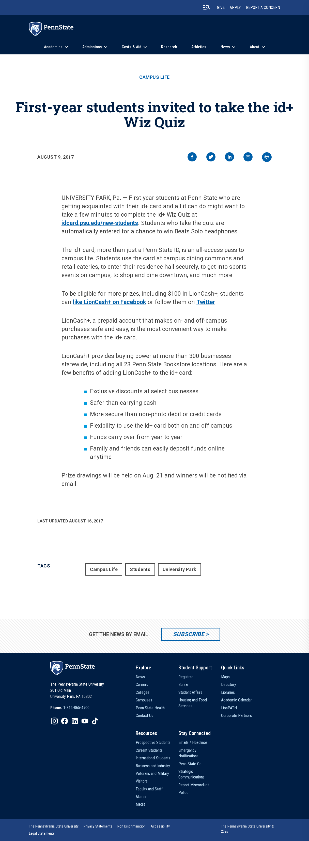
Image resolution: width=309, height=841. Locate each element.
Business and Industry (153, 765)
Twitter (205, 302)
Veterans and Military (152, 773)
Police (183, 792)
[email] (248, 157)
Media (140, 804)
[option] (69, 708)
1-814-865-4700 (76, 707)
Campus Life (154, 77)
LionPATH (229, 707)
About (254, 46)
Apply (235, 7)
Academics (53, 46)
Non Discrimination (131, 826)
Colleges (142, 692)
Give (221, 7)
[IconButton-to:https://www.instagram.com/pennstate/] (54, 721)
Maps (225, 676)
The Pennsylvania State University (54, 826)
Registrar (185, 676)
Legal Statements (42, 833)
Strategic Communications (191, 774)
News (225, 46)
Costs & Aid (131, 46)
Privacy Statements (98, 826)
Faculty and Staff (149, 789)
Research (169, 46)
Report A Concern (263, 7)
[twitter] (210, 157)
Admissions (92, 46)
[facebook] (192, 157)
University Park (179, 569)
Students (140, 569)
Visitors (142, 781)
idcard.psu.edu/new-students (99, 223)
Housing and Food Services (192, 703)
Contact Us (144, 715)
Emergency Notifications (188, 753)
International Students (153, 758)
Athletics (198, 46)
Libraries (228, 692)
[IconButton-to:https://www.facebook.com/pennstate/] (64, 721)
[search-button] (206, 7)
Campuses (144, 700)
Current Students (149, 750)
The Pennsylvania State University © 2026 (248, 828)
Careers (142, 684)
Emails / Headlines (193, 742)
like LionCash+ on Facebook (109, 302)
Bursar (183, 684)
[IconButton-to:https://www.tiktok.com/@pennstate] (95, 721)
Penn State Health (150, 707)
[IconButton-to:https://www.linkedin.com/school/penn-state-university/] (75, 721)
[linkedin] (229, 157)
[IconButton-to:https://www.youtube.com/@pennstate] (85, 721)
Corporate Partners (236, 715)
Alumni (141, 796)
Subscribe (188, 634)
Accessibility (160, 826)
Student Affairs (190, 692)
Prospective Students (153, 742)
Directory (228, 684)
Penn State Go (190, 763)
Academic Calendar (236, 700)
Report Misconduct (193, 785)
